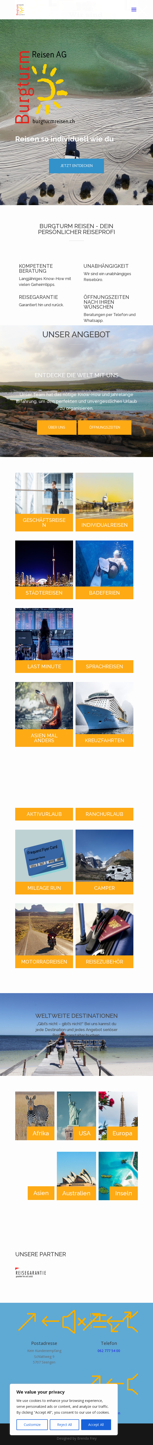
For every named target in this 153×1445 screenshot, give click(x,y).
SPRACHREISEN (104, 667)
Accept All (96, 1424)
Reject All (64, 1424)
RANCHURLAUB (104, 814)
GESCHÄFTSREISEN (44, 522)
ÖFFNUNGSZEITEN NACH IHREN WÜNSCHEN (106, 302)
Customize (32, 1424)
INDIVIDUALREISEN (104, 525)
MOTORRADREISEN (44, 962)
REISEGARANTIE (38, 297)
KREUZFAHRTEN (104, 740)
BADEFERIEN (104, 593)
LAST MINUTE (44, 667)
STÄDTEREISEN (44, 593)
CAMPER (104, 888)
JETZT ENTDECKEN (76, 166)
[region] (64, 1409)
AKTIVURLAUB (44, 814)
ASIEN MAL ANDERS (44, 738)
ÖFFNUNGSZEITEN (104, 427)
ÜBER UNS (56, 427)
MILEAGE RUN (44, 888)
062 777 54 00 (109, 1350)
